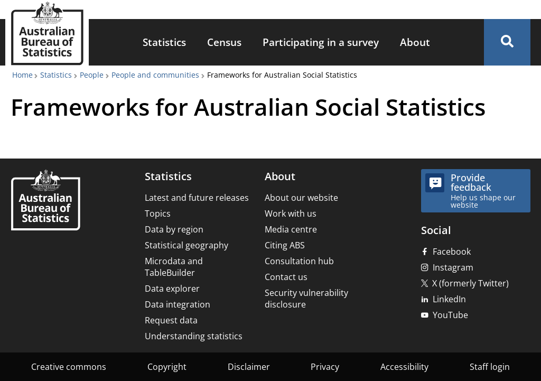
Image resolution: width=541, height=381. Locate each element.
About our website (301, 197)
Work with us (290, 213)
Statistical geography (186, 245)
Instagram (453, 267)
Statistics (164, 42)
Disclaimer (249, 367)
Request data (171, 320)
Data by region (174, 229)
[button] (507, 42)
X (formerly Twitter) (470, 283)
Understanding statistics (193, 336)
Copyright (166, 367)
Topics (158, 213)
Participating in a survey (321, 42)
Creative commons (68, 367)
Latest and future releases (197, 197)
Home (22, 75)
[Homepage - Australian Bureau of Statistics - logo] (47, 34)
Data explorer (172, 288)
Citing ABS (285, 245)
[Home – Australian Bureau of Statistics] (45, 201)
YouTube (450, 315)
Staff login (490, 367)
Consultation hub (299, 261)
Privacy (325, 367)
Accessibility (404, 367)
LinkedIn (449, 299)
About (415, 42)
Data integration (177, 304)
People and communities (155, 75)
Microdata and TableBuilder (174, 266)
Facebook (452, 251)
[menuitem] (164, 42)
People (92, 75)
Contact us (286, 277)
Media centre (291, 229)
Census (224, 42)
